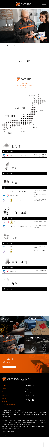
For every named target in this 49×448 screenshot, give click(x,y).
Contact (5, 412)
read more (7, 378)
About (4, 399)
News (4, 402)
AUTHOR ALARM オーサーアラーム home (23, 4)
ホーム (4, 45)
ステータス (10, 45)
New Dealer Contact (10, 415)
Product (5, 406)
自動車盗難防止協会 (8, 442)
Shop (4, 409)
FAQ (26, 399)
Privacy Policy (30, 406)
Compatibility (30, 396)
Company (28, 402)
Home (4, 396)
